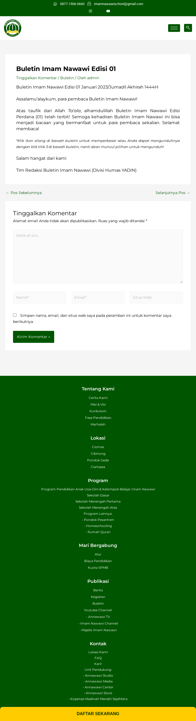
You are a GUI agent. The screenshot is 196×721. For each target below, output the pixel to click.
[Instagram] (90, 11)
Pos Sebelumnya (24, 193)
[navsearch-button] (188, 28)
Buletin (67, 78)
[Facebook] (99, 11)
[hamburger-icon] (174, 28)
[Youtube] (108, 11)
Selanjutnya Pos (173, 193)
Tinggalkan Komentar (36, 78)
